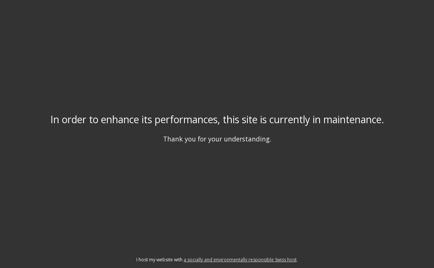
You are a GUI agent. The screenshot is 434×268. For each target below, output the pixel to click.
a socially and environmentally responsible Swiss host (240, 259)
